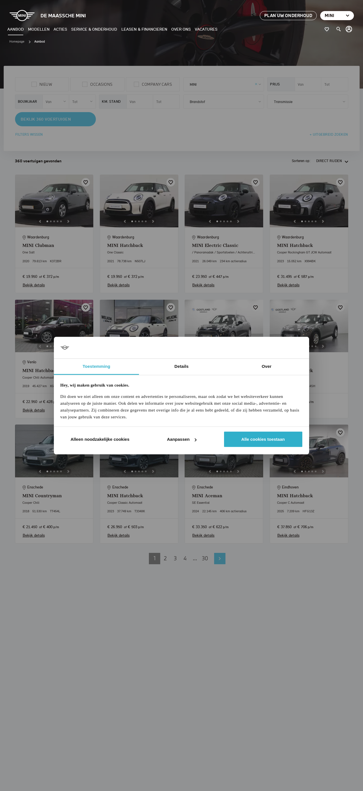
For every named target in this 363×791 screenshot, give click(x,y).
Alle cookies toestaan (263, 439)
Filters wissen (29, 134)
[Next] (68, 221)
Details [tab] (181, 366)
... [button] (195, 558)
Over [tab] (267, 366)
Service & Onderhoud (94, 29)
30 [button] (205, 558)
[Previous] (40, 221)
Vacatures (206, 29)
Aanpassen (182, 439)
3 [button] (175, 558)
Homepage (16, 41)
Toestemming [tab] (96, 366)
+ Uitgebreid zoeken (329, 134)
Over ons (181, 29)
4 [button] (185, 558)
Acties (60, 29)
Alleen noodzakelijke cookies (100, 439)
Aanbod (15, 29)
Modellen (39, 29)
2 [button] (165, 558)
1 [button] (154, 558)
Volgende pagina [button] (219, 558)
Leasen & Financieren (144, 29)
